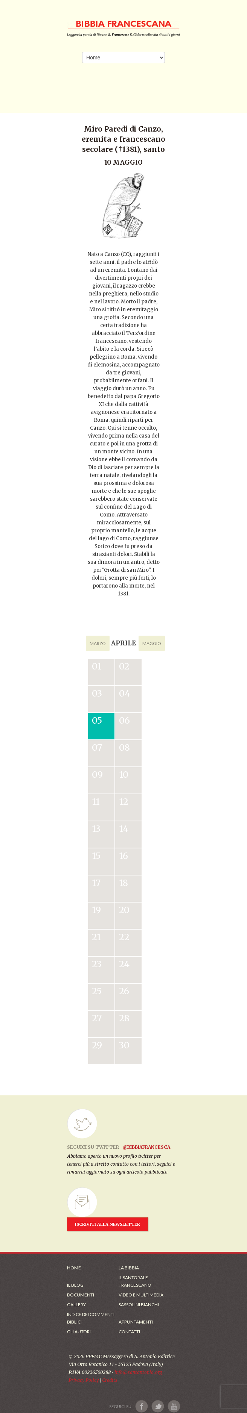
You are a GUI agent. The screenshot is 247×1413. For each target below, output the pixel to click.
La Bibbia (129, 1268)
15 (96, 855)
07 (97, 747)
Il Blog (75, 1285)
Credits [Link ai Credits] (109, 1380)
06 (124, 720)
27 (97, 1018)
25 (97, 991)
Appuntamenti (136, 1322)
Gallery (76, 1304)
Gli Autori (79, 1331)
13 (96, 828)
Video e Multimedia (141, 1295)
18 (123, 882)
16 (123, 855)
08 (124, 747)
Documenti (80, 1295)
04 (124, 693)
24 (124, 964)
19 (96, 909)
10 (123, 774)
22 (124, 936)
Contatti (129, 1331)
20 (124, 909)
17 (96, 882)
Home (74, 1268)
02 (124, 666)
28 (124, 1018)
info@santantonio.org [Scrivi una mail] (138, 1372)
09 (97, 774)
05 (97, 720)
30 (124, 1045)
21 (96, 936)
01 (96, 666)
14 (123, 828)
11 (96, 801)
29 (97, 1045)
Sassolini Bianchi (139, 1304)
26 (124, 991)
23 (97, 964)
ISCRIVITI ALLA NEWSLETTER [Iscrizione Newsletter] (107, 1224)
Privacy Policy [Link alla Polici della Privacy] (84, 1380)
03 (97, 693)
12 (123, 801)
